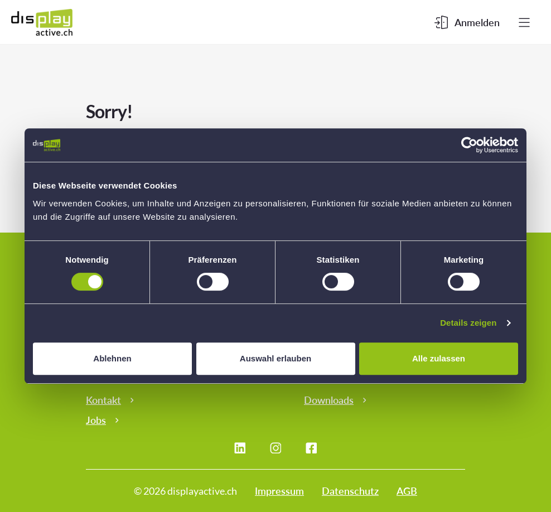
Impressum (279, 491)
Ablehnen (112, 358)
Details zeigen (468, 322)
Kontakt (103, 400)
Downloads (329, 400)
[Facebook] (311, 448)
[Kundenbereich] (467, 22)
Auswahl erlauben (275, 358)
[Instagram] (275, 448)
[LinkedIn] (239, 448)
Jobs (96, 420)
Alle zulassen (438, 358)
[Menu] (524, 22)
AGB (407, 491)
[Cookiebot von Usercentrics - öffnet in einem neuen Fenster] (469, 145)
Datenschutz (350, 491)
